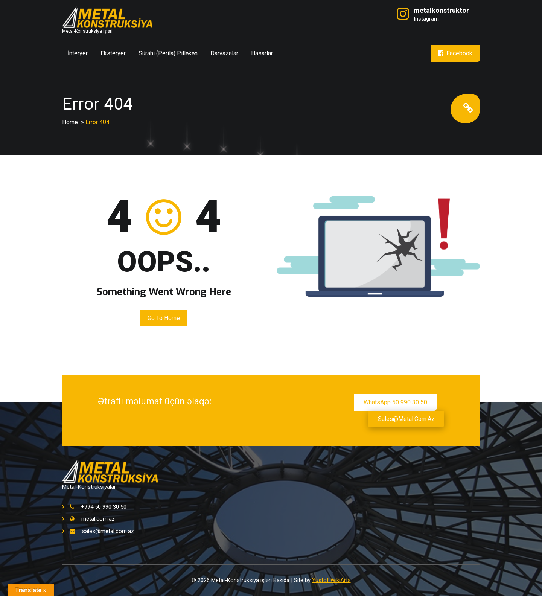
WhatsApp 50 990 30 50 (395, 402)
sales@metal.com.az (406, 418)
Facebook (455, 53)
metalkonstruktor (441, 10)
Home (70, 122)
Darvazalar (224, 53)
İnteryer (78, 53)
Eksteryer (113, 53)
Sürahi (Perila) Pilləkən (168, 53)
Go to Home (164, 318)
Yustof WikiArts (331, 580)
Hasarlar (262, 53)
